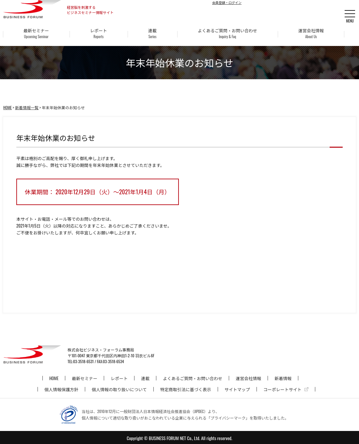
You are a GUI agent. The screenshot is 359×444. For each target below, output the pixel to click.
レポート (98, 33)
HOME (7, 88)
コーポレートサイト (285, 370)
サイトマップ (237, 370)
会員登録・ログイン (227, 2)
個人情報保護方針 (61, 370)
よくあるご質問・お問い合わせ (227, 33)
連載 (152, 33)
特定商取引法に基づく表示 (185, 370)
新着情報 (282, 359)
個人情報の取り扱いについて (119, 370)
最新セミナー (36, 33)
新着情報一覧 (27, 88)
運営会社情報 (311, 33)
